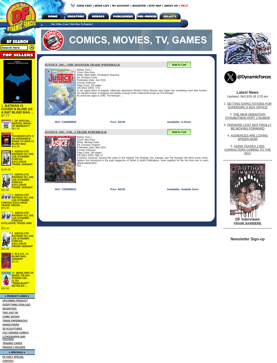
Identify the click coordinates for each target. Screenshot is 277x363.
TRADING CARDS (12, 343)
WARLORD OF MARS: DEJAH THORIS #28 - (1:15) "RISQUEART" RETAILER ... (23, 279)
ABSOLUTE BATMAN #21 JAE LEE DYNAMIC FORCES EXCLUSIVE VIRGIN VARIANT (23, 240)
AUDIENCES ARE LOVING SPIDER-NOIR (249, 137)
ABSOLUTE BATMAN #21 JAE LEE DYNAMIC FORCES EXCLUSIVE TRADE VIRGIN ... (17, 200)
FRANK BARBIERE (247, 223)
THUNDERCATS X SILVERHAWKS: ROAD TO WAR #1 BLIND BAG (23, 140)
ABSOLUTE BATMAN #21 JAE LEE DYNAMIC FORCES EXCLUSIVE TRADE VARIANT (23, 181)
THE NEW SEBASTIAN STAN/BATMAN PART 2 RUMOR (247, 116)
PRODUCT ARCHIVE (14, 347)
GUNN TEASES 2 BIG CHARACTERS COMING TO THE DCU (247, 149)
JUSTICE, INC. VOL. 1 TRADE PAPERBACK (76, 132)
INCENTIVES (10, 308)
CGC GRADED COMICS (16, 332)
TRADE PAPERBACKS (15, 320)
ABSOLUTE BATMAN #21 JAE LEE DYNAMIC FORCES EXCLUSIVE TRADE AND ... (17, 219)
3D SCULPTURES (12, 328)
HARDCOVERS (11, 324)
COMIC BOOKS (11, 316)
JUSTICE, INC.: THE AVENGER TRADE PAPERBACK (82, 64)
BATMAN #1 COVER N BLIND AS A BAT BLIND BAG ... (17, 109)
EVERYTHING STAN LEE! (17, 304)
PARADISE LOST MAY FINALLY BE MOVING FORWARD (249, 126)
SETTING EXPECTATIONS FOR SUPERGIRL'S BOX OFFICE (249, 105)
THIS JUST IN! (10, 312)
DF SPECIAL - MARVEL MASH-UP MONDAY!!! (22, 123)
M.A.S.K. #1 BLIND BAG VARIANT (20, 256)
